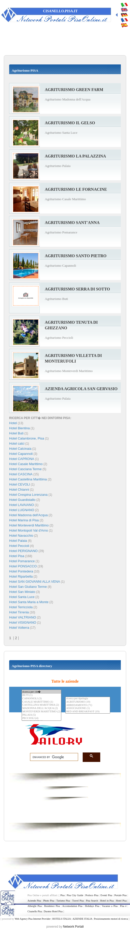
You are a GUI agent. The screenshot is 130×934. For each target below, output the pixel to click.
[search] (53, 757)
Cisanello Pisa (34, 911)
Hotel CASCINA (21, 474)
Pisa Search (92, 900)
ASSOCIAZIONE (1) (88, 708)
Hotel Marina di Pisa (24, 520)
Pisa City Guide (75, 895)
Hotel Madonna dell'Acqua (28, 515)
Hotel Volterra (19, 627)
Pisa (62, 895)
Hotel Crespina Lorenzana (28, 495)
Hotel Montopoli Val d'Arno (28, 530)
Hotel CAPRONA (21, 459)
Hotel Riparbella (21, 576)
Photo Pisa (48, 900)
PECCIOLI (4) (41, 718)
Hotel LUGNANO (21, 510)
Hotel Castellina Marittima (28, 479)
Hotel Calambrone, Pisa (26, 438)
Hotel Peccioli (19, 546)
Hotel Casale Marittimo (26, 464)
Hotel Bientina (19, 428)
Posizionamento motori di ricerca (111, 918)
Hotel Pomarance (22, 561)
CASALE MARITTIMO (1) (41, 702)
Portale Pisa (120, 895)
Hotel (13, 423)
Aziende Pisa (34, 900)
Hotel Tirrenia (19, 612)
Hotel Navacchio (21, 535)
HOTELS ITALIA (61, 918)
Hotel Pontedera (21, 571)
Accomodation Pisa (72, 906)
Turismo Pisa (63, 900)
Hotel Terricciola (21, 607)
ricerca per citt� (41, 692)
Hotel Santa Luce (22, 597)
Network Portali (73, 926)
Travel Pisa (78, 900)
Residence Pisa (52, 906)
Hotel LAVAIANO (21, 505)
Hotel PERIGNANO (23, 551)
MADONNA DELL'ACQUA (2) (41, 708)
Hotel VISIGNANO (22, 622)
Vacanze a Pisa (110, 906)
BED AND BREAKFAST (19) (88, 711)
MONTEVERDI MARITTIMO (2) (41, 711)
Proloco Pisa (91, 895)
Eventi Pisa (106, 895)
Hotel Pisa (16, 556)
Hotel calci (16, 443)
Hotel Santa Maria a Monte (29, 602)
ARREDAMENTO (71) (88, 705)
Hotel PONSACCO (23, 566)
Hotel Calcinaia (20, 449)
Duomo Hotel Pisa (53, 911)
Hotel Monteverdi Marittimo (29, 525)
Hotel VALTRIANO (22, 617)
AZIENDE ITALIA (82, 918)
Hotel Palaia (18, 541)
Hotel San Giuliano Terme (28, 587)
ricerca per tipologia (88, 698)
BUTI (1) (41, 695)
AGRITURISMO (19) (88, 702)
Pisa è (123, 906)
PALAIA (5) (41, 715)
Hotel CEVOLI (19, 484)
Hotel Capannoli (21, 454)
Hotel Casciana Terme (25, 469)
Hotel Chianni (19, 489)
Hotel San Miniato (22, 592)
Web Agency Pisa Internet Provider (33, 918)
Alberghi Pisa (34, 906)
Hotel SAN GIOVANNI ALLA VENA (34, 581)
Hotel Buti (16, 433)
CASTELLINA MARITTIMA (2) (41, 705)
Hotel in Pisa (107, 900)
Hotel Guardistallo (22, 500)
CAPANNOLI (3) (41, 698)
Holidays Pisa (92, 906)
